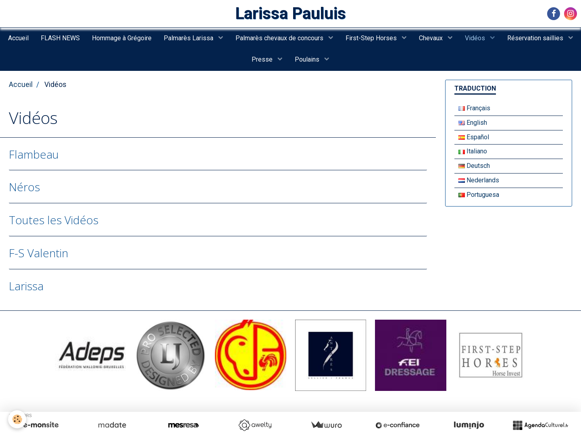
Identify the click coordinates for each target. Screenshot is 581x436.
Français (474, 108)
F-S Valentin (38, 252)
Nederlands (478, 180)
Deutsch (474, 165)
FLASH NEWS (60, 38)
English (472, 122)
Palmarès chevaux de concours (280, 38)
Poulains (308, 59)
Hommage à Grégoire (122, 38)
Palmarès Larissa (189, 38)
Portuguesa (478, 194)
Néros (24, 187)
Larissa (26, 285)
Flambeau (34, 154)
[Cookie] (17, 419)
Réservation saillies (536, 38)
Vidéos (476, 38)
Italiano (472, 151)
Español (473, 137)
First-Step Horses (372, 38)
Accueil (18, 38)
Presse (263, 59)
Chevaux (431, 38)
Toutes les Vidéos (53, 220)
